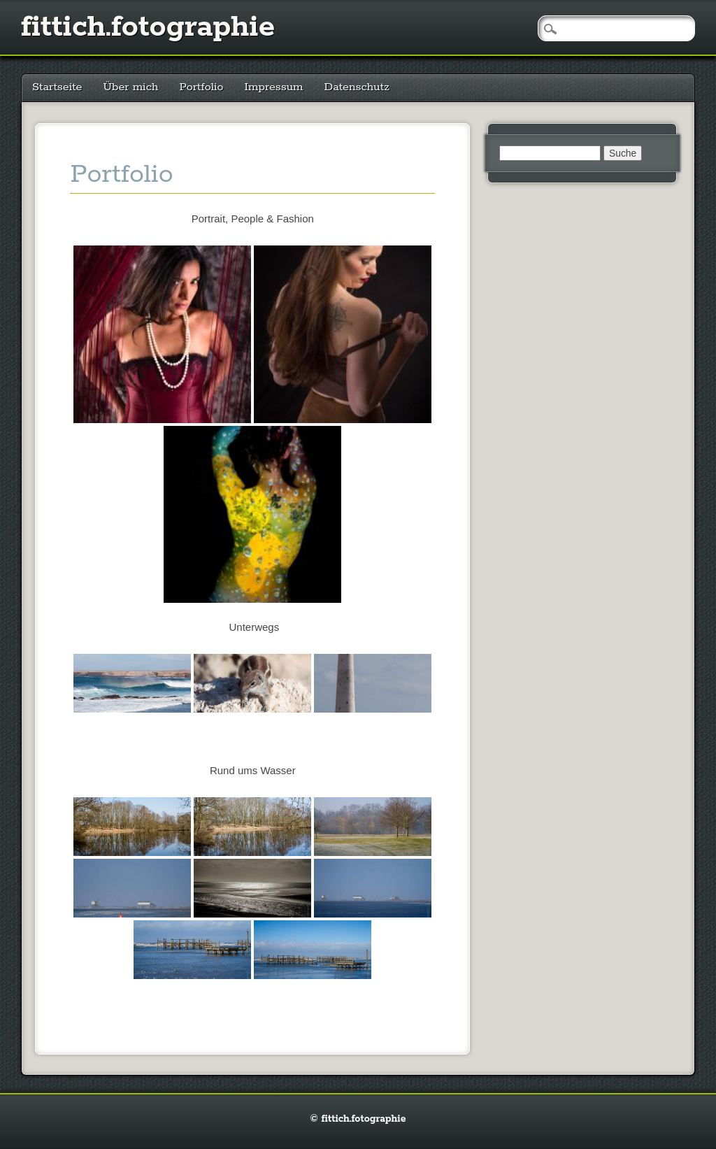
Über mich (130, 87)
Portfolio (201, 87)
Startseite (57, 87)
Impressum (274, 87)
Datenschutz (356, 87)
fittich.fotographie (148, 27)
